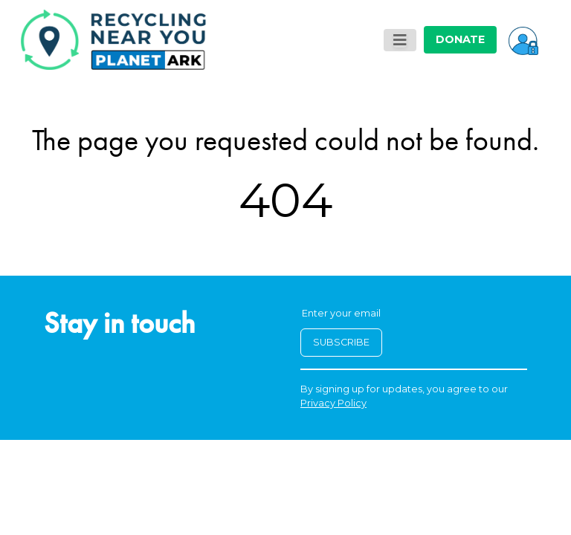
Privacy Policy (333, 403)
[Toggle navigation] (400, 40)
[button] (523, 39)
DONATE (460, 39)
